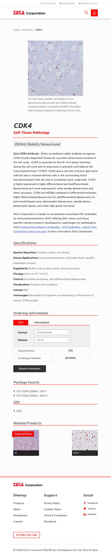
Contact (18, 521)
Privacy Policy (52, 503)
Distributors (20, 515)
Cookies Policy (52, 509)
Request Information (29, 368)
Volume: (22, 339)
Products (18, 503)
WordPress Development (58, 550)
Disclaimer (50, 521)
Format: (22, 332)
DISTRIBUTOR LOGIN (26, 535)
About (17, 509)
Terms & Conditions (55, 515)
